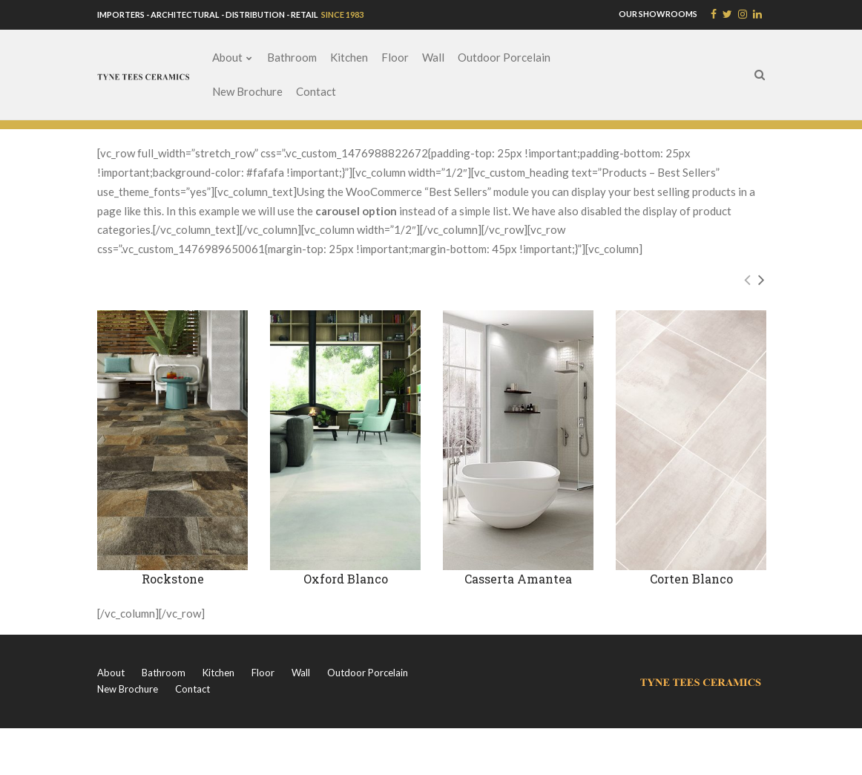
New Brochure (247, 91)
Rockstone (173, 578)
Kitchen (349, 57)
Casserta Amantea (518, 578)
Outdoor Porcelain (504, 57)
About (227, 57)
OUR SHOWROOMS (658, 14)
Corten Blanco (691, 578)
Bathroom (292, 57)
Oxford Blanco (345, 578)
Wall (433, 57)
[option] (172, 463)
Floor (395, 57)
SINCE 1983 (341, 14)
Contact (316, 91)
